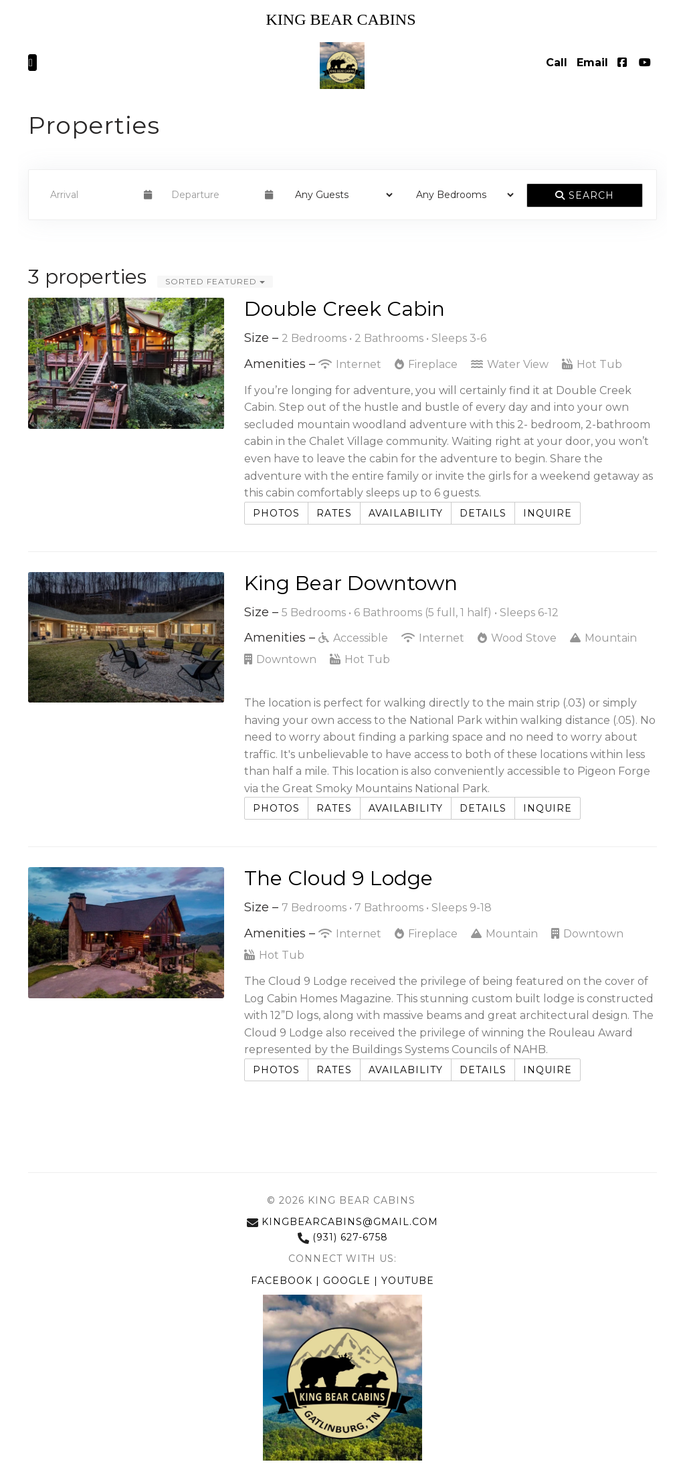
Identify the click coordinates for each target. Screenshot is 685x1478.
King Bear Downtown (351, 583)
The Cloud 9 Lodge (338, 878)
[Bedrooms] (460, 194)
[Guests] (339, 194)
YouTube (407, 1281)
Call (556, 62)
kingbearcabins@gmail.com (342, 1222)
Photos (276, 513)
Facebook (283, 1281)
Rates (334, 513)
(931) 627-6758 (343, 1237)
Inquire (547, 513)
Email (592, 62)
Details (483, 513)
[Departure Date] (212, 194)
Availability (406, 513)
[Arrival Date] (91, 194)
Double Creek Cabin (344, 308)
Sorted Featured (215, 281)
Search (584, 195)
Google (348, 1281)
